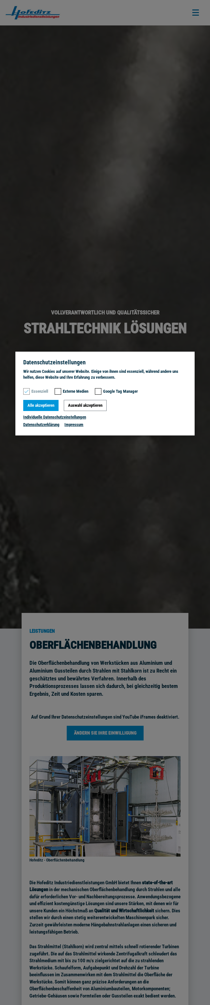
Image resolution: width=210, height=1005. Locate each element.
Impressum (73, 424)
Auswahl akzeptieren (85, 405)
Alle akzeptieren (40, 405)
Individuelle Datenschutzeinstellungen (54, 417)
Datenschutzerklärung (41, 424)
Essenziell (39, 391)
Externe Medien (75, 391)
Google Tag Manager (120, 391)
